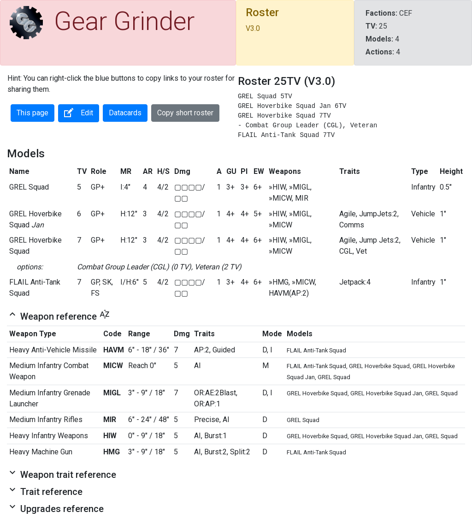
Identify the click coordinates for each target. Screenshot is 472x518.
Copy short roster (185, 112)
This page (32, 112)
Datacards (125, 112)
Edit (78, 112)
